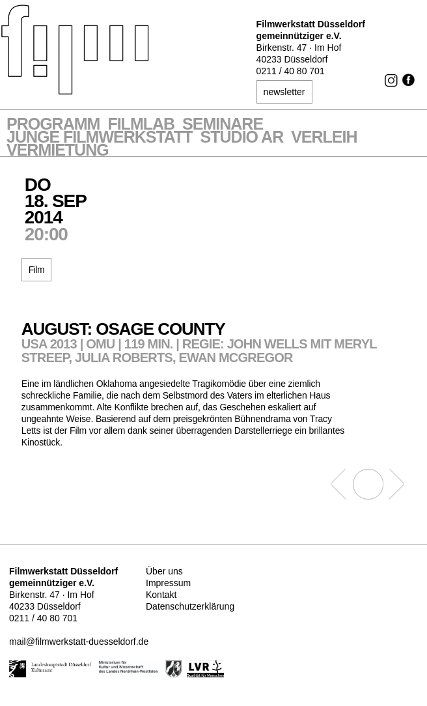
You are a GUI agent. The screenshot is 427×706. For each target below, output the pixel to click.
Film (36, 269)
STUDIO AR (242, 138)
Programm (53, 125)
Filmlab (140, 125)
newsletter (284, 92)
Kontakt (161, 594)
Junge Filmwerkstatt (100, 138)
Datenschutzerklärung (190, 606)
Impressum (168, 583)
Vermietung (58, 151)
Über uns (164, 571)
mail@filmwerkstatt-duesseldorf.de (78, 641)
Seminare (222, 125)
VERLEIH (324, 138)
